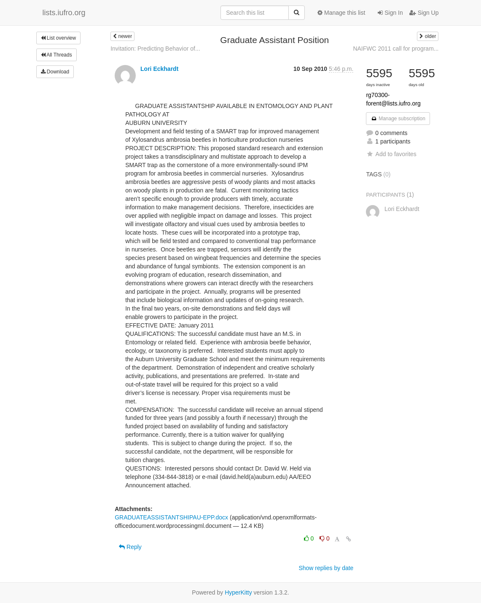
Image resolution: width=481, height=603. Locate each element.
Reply (130, 547)
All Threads (56, 55)
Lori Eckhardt (159, 68)
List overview (58, 38)
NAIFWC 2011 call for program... (395, 48)
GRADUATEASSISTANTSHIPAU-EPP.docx (171, 517)
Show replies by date (325, 568)
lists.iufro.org (64, 12)
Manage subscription (398, 119)
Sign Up (424, 12)
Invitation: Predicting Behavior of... (155, 48)
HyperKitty (238, 592)
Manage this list (341, 12)
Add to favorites (391, 154)
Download (55, 72)
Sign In (390, 12)
